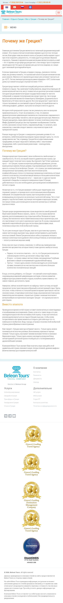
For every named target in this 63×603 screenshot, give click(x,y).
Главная (5, 19)
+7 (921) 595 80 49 (43, 2)
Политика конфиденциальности (45, 406)
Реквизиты (37, 375)
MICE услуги (37, 396)
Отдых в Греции (17, 19)
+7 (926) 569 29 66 (16, 2)
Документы (37, 379)
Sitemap (36, 382)
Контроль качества (40, 402)
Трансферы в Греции (11, 399)
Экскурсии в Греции (11, 402)
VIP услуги (36, 392)
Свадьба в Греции (10, 396)
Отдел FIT (36, 399)
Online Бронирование (11, 392)
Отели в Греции (9, 406)
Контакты (37, 372)
